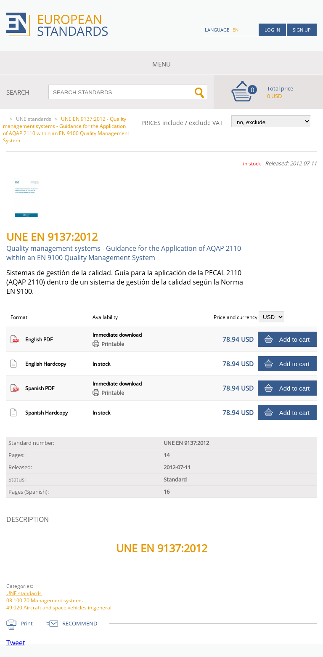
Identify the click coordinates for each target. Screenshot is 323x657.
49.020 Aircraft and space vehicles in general (58, 607)
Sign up (302, 30)
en (235, 30)
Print (27, 623)
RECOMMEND (79, 623)
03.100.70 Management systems (44, 600)
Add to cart (294, 339)
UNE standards (33, 118)
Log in (272, 30)
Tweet (15, 642)
